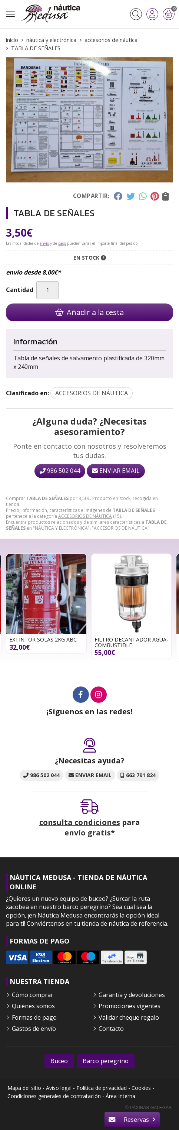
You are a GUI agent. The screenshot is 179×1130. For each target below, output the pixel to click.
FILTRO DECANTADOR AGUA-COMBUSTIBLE (131, 642)
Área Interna (120, 1096)
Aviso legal (59, 1087)
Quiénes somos (33, 1006)
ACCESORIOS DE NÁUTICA (85, 516)
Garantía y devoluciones (132, 995)
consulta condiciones (79, 822)
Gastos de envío (34, 1029)
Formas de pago (34, 1017)
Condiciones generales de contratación (54, 1096)
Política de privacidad (101, 1087)
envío (44, 243)
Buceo (59, 1061)
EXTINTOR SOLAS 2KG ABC (43, 639)
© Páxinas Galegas (148, 1107)
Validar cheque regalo (129, 1017)
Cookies (141, 1087)
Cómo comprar (32, 995)
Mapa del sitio (24, 1087)
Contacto (111, 1029)
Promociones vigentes (129, 1006)
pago (62, 243)
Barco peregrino (106, 1061)
